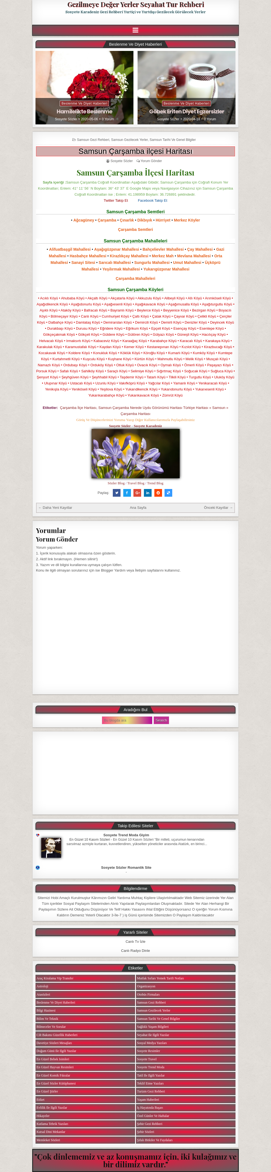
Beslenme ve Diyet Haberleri (84, 103)
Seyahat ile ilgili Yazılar (153, 1035)
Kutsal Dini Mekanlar (51, 1132)
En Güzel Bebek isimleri (53, 1059)
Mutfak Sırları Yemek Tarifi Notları (160, 978)
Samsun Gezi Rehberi (93, 140)
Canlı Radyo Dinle (135, 951)
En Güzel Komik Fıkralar (53, 1075)
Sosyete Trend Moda (150, 1067)
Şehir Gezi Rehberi (149, 1124)
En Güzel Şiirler (47, 1091)
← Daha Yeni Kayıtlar (55, 508)
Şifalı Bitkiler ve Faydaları (155, 1140)
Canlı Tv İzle (135, 941)
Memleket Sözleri (48, 1140)
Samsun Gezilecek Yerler (129, 140)
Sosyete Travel (147, 1059)
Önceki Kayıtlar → (218, 508)
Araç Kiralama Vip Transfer (55, 978)
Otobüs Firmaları (148, 994)
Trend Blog (155, 483)
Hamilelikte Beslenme (84, 111)
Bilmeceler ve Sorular (51, 1027)
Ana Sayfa (138, 508)
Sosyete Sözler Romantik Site (126, 867)
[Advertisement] (135, 773)
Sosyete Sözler (66, 119)
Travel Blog (135, 483)
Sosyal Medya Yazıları (152, 1043)
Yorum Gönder (151, 161)
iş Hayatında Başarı (150, 1108)
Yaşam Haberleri (148, 1100)
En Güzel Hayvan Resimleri (55, 1067)
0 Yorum (108, 119)
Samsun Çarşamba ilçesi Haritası (136, 151)
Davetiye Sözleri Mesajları (54, 1043)
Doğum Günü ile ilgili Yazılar (56, 1051)
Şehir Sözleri (145, 1132)
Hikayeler (43, 1116)
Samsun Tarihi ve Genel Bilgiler (173, 140)
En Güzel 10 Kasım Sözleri (89, 840)
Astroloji (42, 986)
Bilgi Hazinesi (46, 1010)
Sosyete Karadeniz (148, 426)
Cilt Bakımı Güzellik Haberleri (57, 1035)
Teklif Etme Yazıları (150, 1083)
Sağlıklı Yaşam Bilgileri (153, 1027)
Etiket (41, 1100)
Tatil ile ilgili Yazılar (151, 1075)
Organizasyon (146, 986)
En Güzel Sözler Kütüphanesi (56, 1083)
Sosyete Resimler (148, 1051)
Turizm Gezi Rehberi (151, 1091)
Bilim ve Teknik (47, 1019)
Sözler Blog (116, 483)
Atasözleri (43, 994)
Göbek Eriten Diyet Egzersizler (186, 111)
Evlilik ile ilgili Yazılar (52, 1108)
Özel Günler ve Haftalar (153, 1116)
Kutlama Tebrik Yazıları (52, 1124)
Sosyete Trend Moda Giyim (126, 835)
